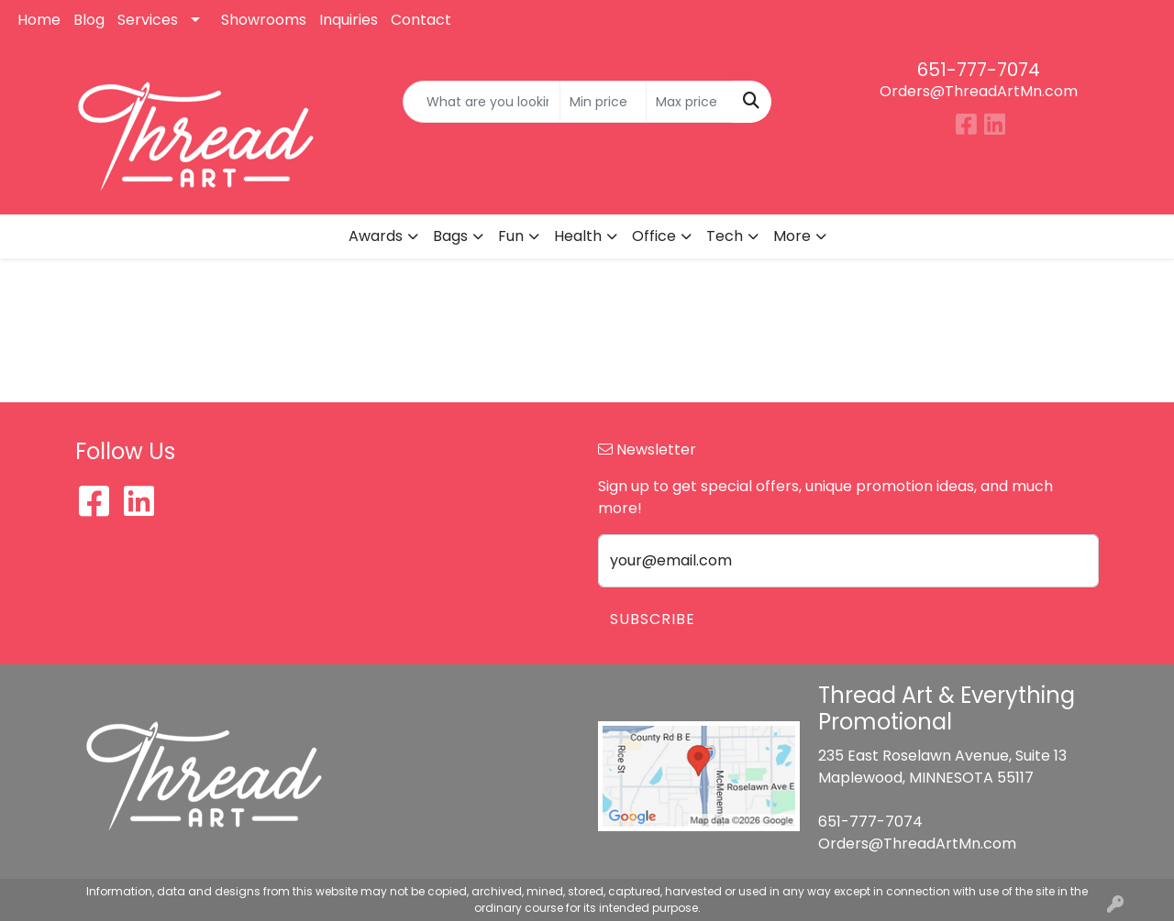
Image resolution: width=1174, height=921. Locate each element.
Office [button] (654, 236)
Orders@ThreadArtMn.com (979, 91)
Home (39, 19)
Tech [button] (724, 236)
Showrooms (263, 19)
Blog (89, 19)
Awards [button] (376, 236)
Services (147, 19)
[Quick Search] (482, 102)
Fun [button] (511, 236)
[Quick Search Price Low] (603, 102)
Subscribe (652, 619)
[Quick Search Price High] (689, 102)
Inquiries (348, 19)
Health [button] (578, 236)
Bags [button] (450, 236)
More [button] (792, 236)
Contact (421, 19)
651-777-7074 (978, 69)
